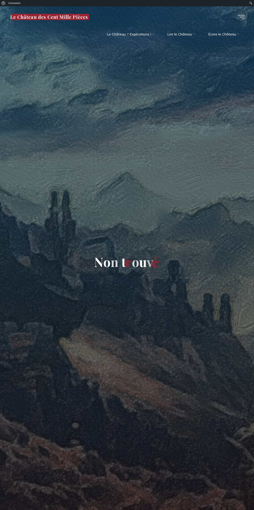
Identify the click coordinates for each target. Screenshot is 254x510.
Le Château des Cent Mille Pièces (49, 17)
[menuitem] (3, 3)
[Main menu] (241, 17)
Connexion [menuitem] (14, 3)
